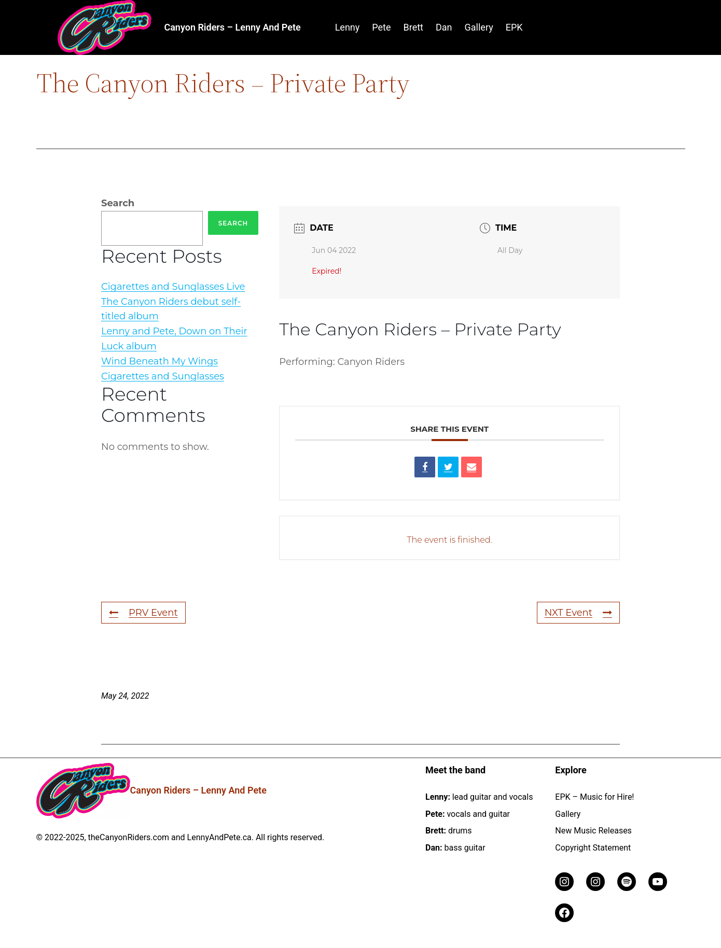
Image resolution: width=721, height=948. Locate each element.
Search (117, 203)
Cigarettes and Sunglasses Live (173, 286)
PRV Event (143, 612)
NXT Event (578, 612)
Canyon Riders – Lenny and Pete (232, 27)
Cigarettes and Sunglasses (162, 376)
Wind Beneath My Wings (159, 361)
